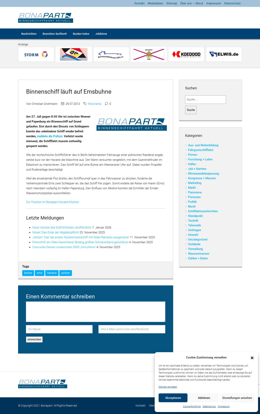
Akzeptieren (173, 398)
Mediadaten (155, 3)
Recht (192, 206)
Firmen (192, 154)
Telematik (194, 225)
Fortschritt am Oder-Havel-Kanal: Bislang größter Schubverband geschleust (80, 242)
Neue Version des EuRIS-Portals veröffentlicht (61, 227)
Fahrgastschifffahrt (200, 150)
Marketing (194, 183)
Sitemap (171, 3)
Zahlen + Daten (198, 258)
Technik (193, 220)
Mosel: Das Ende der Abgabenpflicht (55, 232)
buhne (28, 273)
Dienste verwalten (168, 387)
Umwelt (193, 235)
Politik (192, 202)
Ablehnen (204, 398)
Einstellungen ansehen (237, 398)
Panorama (94, 104)
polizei (65, 273)
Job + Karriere (197, 169)
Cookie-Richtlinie (192, 406)
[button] (252, 358)
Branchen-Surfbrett (55, 33)
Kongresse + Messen (202, 178)
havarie (52, 273)
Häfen (192, 164)
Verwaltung (195, 249)
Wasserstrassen (198, 253)
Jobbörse (101, 33)
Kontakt (139, 3)
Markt (192, 187)
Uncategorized (197, 239)
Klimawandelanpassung (203, 173)
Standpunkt (195, 216)
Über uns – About (191, 3)
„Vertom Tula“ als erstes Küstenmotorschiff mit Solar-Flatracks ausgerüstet (80, 237)
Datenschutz (209, 406)
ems (39, 273)
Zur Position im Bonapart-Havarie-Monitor (52, 202)
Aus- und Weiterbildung (203, 145)
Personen (194, 197)
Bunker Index (81, 33)
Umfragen (194, 230)
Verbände (194, 244)
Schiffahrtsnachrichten (203, 211)
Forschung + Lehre (200, 159)
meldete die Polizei (49, 136)
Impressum (224, 406)
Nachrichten (29, 33)
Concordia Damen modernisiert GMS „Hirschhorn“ (64, 247)
